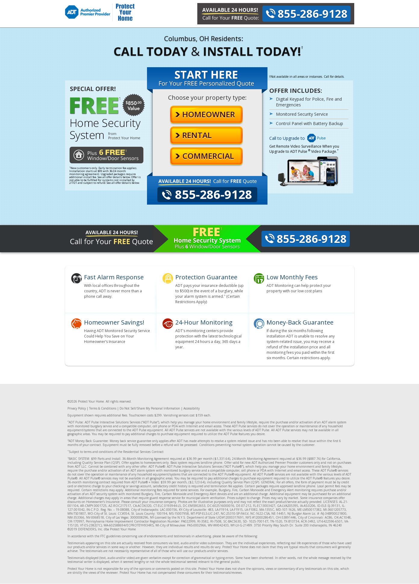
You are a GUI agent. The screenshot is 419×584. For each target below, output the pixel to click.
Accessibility (191, 408)
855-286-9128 (313, 13)
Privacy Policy (76, 408)
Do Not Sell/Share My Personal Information (150, 408)
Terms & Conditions (102, 408)
